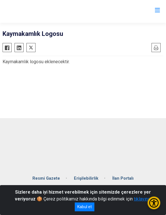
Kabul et (84, 206)
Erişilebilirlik (86, 178)
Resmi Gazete (46, 178)
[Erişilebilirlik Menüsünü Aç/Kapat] (154, 202)
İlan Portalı (123, 178)
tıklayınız (143, 199)
